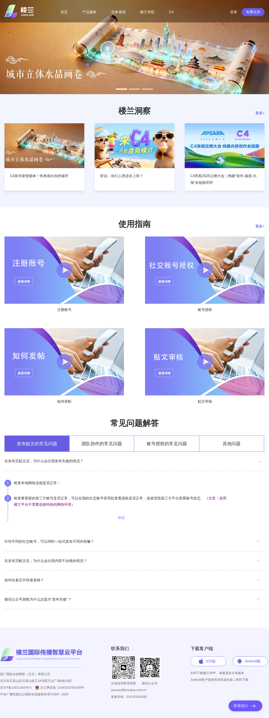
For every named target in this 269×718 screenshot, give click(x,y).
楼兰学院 (147, 12)
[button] (121, 89)
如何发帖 (64, 401)
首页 (64, 12)
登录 (233, 12)
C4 (171, 12)
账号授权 (205, 310)
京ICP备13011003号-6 (15, 687)
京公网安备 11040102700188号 (60, 687)
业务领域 (118, 12)
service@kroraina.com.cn (128, 690)
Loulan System (19, 11)
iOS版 (211, 661)
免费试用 (253, 12)
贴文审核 (205, 401)
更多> (260, 113)
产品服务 (89, 12)
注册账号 (64, 310)
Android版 (253, 661)
